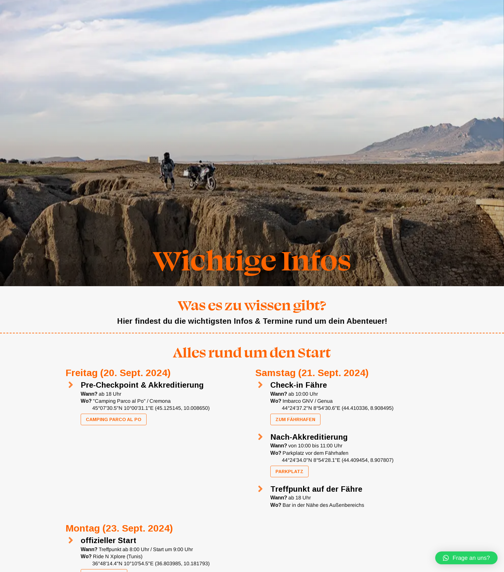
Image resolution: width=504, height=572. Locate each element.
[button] (466, 557)
